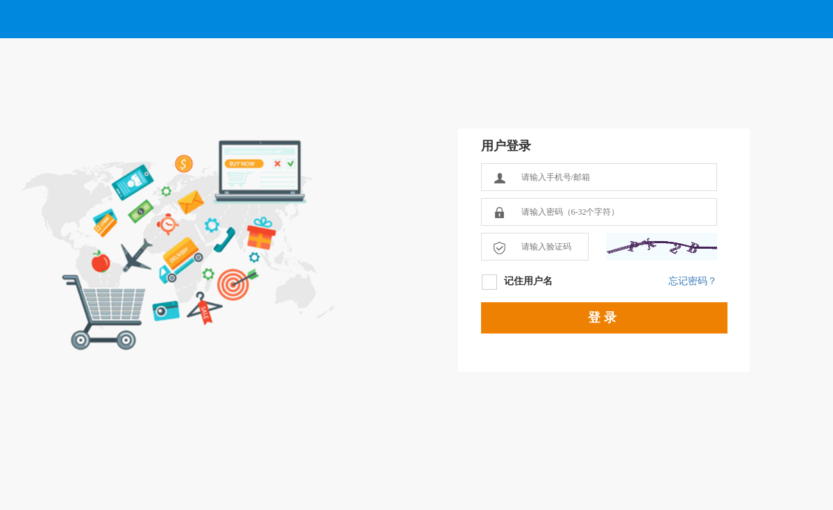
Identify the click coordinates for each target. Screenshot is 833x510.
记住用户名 (528, 281)
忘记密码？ (692, 281)
